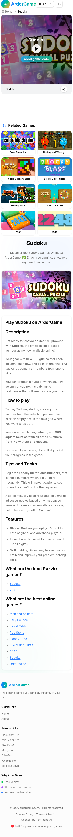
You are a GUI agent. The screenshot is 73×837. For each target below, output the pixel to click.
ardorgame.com (29, 807)
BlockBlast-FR (10, 734)
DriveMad (7, 755)
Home (6, 11)
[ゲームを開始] (36, 48)
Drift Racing (18, 664)
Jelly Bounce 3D (21, 620)
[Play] (63, 89)
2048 (13, 590)
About (5, 718)
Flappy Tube (18, 639)
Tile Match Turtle (21, 645)
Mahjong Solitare (21, 614)
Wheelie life (8, 760)
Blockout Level (10, 765)
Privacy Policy (24, 814)
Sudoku (15, 583)
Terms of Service (46, 814)
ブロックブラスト (11, 740)
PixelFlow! (7, 745)
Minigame (7, 750)
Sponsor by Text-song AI (36, 819)
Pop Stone (17, 632)
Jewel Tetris (18, 626)
